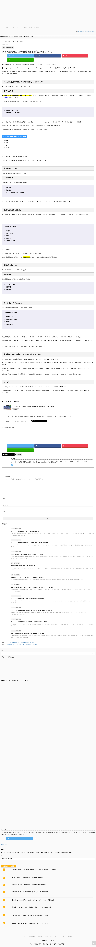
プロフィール (57, 936)
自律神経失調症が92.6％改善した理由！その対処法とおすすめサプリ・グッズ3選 (32, 587)
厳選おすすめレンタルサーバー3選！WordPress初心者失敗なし (29, 884)
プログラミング (16, 36)
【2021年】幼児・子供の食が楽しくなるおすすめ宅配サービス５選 (29, 915)
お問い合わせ (4, 844)
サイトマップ (27, 936)
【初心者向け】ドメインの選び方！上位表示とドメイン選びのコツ (29, 891)
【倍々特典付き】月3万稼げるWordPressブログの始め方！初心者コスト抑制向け (33, 406)
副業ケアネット (48, 941)
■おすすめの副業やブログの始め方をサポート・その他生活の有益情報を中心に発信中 (48, 943)
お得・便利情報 (23, 36)
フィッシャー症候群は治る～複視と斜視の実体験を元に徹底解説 (27, 598)
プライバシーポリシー (48, 936)
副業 (4, 36)
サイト (4, 511)
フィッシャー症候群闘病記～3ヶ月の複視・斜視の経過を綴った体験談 (29, 621)
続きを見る (15, 409)
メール (5, 505)
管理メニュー (30, 36)
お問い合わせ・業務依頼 (67, 936)
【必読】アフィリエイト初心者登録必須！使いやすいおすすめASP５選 (31, 907)
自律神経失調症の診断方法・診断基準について (23, 565)
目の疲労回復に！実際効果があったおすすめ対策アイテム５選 (27, 554)
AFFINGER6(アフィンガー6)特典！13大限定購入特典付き (27, 877)
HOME (1, 36)
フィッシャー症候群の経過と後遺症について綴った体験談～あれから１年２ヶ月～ (32, 610)
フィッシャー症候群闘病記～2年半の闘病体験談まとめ (25, 531)
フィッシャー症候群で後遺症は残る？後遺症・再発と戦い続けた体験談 (29, 542)
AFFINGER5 (61, 944)
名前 (5, 499)
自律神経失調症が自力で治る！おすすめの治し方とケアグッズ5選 (29, 923)
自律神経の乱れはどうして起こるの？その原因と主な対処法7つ (27, 577)
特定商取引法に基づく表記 (36, 936)
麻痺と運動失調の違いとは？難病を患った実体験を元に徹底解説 (27, 633)
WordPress (7, 36)
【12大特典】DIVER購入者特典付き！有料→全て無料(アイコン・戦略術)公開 (32, 900)
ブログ (11, 36)
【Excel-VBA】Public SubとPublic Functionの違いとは (20, 642)
